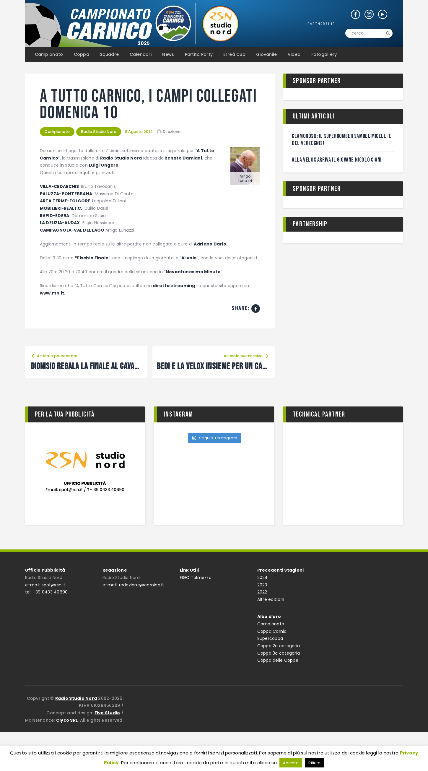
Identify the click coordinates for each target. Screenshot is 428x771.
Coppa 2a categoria (278, 646)
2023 (262, 585)
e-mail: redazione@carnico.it (133, 585)
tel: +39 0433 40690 (46, 592)
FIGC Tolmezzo (195, 577)
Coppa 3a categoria (278, 653)
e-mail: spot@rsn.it (45, 585)
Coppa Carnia (272, 631)
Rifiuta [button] (314, 763)
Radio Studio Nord (99, 131)
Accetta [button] (291, 763)
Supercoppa (270, 638)
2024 (262, 577)
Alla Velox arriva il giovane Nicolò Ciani (337, 159)
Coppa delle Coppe (277, 660)
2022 (262, 592)
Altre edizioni (270, 599)
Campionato (57, 131)
